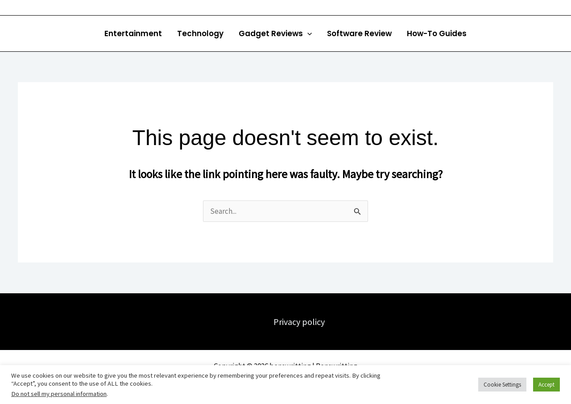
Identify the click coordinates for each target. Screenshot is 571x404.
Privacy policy (299, 321)
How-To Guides (437, 33)
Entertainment (133, 33)
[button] (307, 33)
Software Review (359, 33)
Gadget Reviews (275, 33)
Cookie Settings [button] (502, 384)
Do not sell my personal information (59, 394)
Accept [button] (546, 384)
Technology (200, 33)
